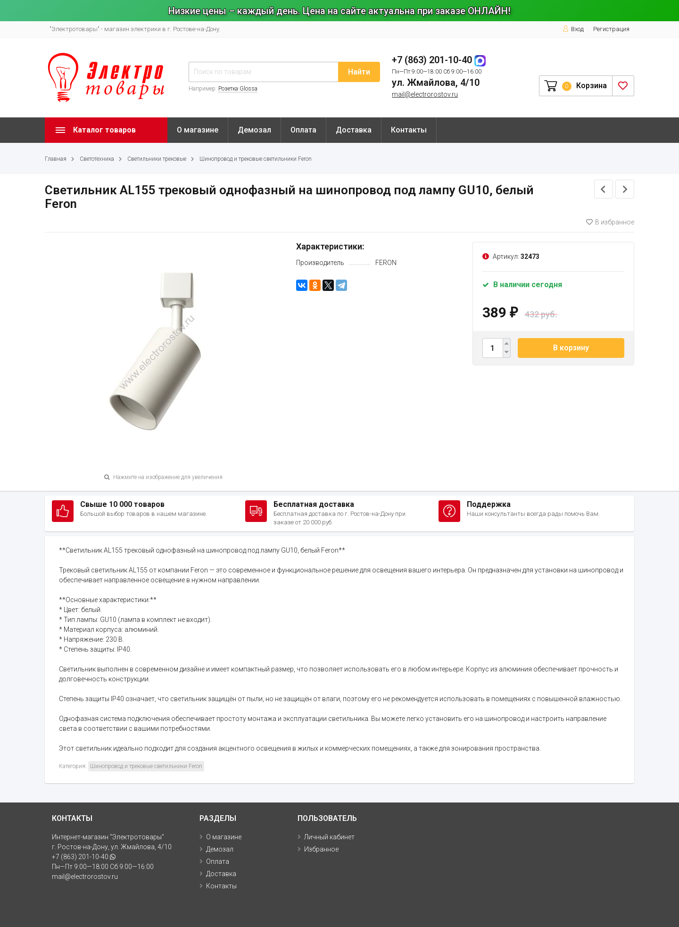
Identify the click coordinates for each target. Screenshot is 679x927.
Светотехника (97, 159)
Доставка (354, 129)
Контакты (409, 129)
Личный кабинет (329, 837)
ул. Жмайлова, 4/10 (436, 82)
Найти (359, 71)
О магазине (197, 129)
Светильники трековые (156, 159)
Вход (573, 29)
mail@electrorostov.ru (425, 94)
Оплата (303, 129)
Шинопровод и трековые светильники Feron (255, 159)
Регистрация (611, 29)
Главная (55, 159)
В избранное (610, 222)
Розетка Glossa (237, 88)
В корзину (571, 347)
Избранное (321, 849)
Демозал (254, 129)
